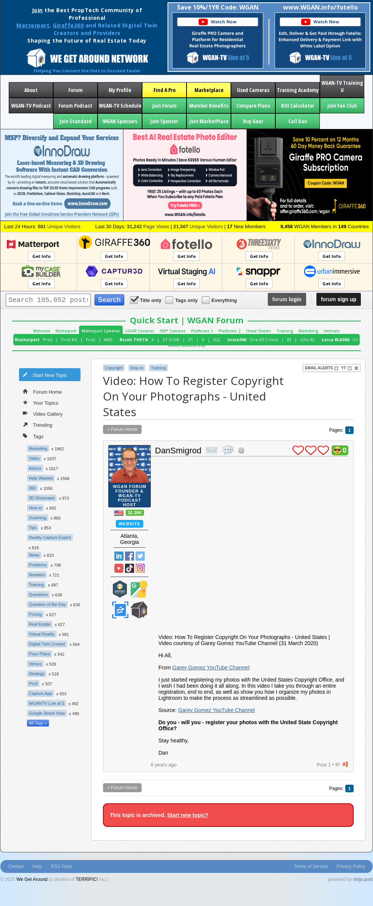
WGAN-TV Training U (342, 86)
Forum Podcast (75, 105)
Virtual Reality (42, 634)
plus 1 (298, 450)
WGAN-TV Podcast (31, 105)
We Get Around (31, 879)
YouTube (118, 568)
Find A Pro (164, 90)
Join (37, 10)
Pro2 (90, 339)
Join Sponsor (164, 121)
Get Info (41, 256)
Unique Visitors (59, 226)
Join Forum (164, 105)
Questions (38, 594)
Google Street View (47, 713)
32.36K (135, 512)
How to (35, 507)
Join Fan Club (342, 105)
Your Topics (40, 402)
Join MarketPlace (209, 121)
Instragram (140, 568)
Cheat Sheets (258, 331)
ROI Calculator (297, 105)
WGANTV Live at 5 (46, 703)
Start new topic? (188, 815)
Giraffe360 (68, 25)
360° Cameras (173, 331)
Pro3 (47, 339)
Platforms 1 (202, 331)
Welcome (41, 331)
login (287, 299)
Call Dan (297, 121)
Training (285, 331)
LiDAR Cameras (139, 331)
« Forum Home (122, 429)
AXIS (108, 339)
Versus (35, 663)
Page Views (148, 226)
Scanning (37, 517)
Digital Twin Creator (47, 644)
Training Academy (298, 90)
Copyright (114, 368)
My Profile (120, 90)
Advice (35, 468)
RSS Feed (61, 866)
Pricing (35, 614)
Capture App (40, 693)
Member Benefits (208, 105)
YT (346, 368)
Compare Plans (253, 105)
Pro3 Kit (69, 339)
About (31, 90)
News (34, 555)
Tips (32, 527)
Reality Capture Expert (50, 537)
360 (32, 488)
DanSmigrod (178, 450)
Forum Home (42, 391)
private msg (211, 450)
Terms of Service (311, 866)
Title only (146, 300)
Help (37, 866)
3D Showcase (42, 498)
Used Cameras (253, 90)
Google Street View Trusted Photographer (139, 589)
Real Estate (40, 624)
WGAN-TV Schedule (120, 105)
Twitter (140, 556)
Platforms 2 (229, 331)
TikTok (129, 568)
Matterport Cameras (101, 331)
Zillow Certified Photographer (120, 610)
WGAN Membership (186, 345)
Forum (75, 90)
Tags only (182, 300)
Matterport (32, 25)
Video (34, 458)
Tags (33, 435)
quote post (228, 450)
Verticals (332, 331)
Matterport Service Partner (120, 589)
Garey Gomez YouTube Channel (210, 667)
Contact (16, 866)
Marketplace (208, 90)
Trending (37, 424)
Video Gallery (43, 413)
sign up (338, 299)
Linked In (118, 556)
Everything (220, 300)
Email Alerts (321, 368)
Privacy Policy (351, 866)
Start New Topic (44, 374)
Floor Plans (39, 654)
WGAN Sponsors (120, 121)
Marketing (308, 331)
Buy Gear (253, 121)
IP (337, 765)
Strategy (36, 673)
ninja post (363, 879)
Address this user (241, 450)
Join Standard (76, 121)
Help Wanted (41, 478)
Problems (37, 565)
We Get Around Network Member (139, 610)
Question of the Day (47, 604)
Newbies (37, 574)
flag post (345, 765)
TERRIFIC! (87, 879)
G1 (355, 339)
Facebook (129, 556)
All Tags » (38, 723)
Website (129, 523)
